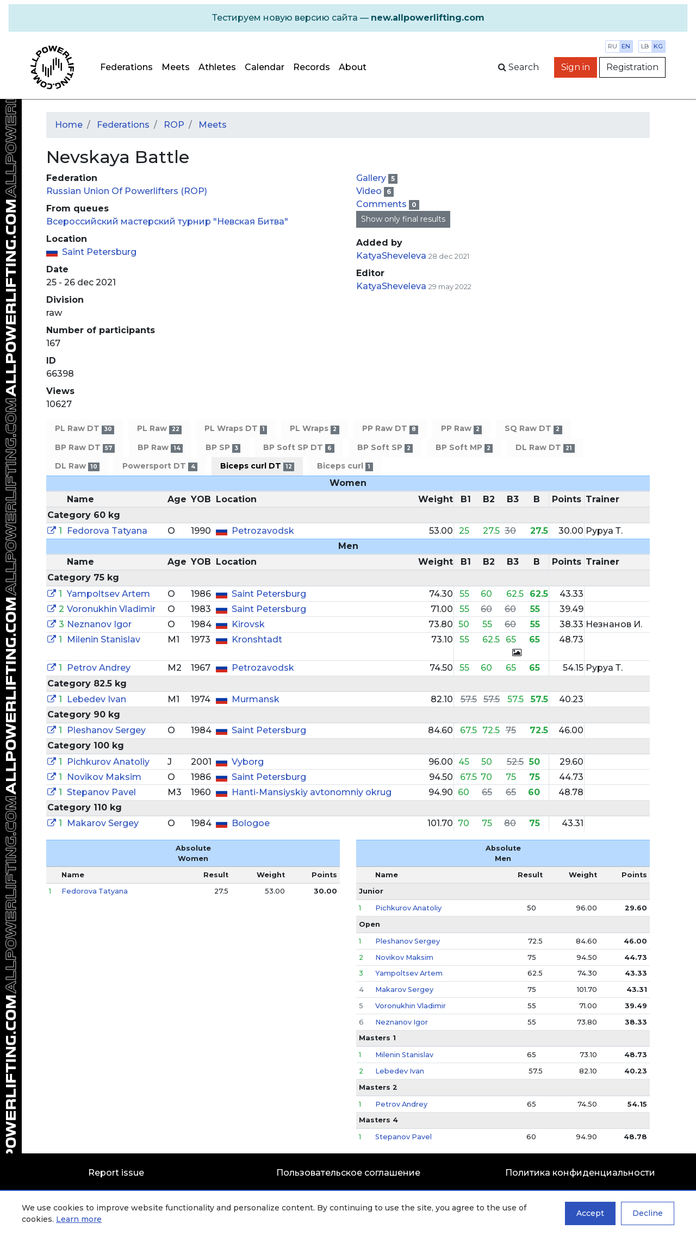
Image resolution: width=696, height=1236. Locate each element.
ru (612, 46)
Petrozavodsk (263, 531)
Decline (647, 1213)
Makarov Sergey (103, 823)
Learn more (79, 1219)
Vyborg (248, 762)
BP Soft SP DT (298, 447)
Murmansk (255, 699)
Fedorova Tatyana (107, 531)
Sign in (575, 67)
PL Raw (159, 428)
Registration (632, 67)
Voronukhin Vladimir (111, 609)
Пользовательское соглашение (348, 1173)
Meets (175, 67)
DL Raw (77, 466)
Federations (126, 67)
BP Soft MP (464, 447)
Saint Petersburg (99, 252)
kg (658, 46)
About (352, 67)
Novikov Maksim (104, 777)
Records (311, 67)
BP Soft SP (385, 447)
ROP (174, 125)
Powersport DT (159, 466)
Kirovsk (248, 624)
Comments (382, 204)
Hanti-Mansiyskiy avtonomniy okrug (311, 792)
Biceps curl (344, 466)
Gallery (372, 178)
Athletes (217, 67)
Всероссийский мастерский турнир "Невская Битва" (167, 221)
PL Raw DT (84, 428)
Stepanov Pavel (101, 792)
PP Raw (461, 428)
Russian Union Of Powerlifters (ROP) (126, 191)
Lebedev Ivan (96, 699)
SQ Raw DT (533, 428)
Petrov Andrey (98, 668)
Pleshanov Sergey (106, 730)
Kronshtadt (257, 639)
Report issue (116, 1173)
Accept (590, 1213)
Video (370, 191)
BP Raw (160, 447)
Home (69, 125)
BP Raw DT (85, 447)
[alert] (348, 18)
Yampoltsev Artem (108, 594)
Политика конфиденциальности (580, 1173)
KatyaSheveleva (391, 256)
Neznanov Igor (99, 624)
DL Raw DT (544, 447)
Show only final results (403, 219)
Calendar (264, 67)
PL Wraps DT (235, 428)
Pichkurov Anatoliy (108, 762)
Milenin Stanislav (103, 639)
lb (645, 46)
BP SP (223, 447)
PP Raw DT (390, 428)
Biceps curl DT (257, 466)
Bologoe (251, 823)
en (626, 46)
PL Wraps (314, 428)
